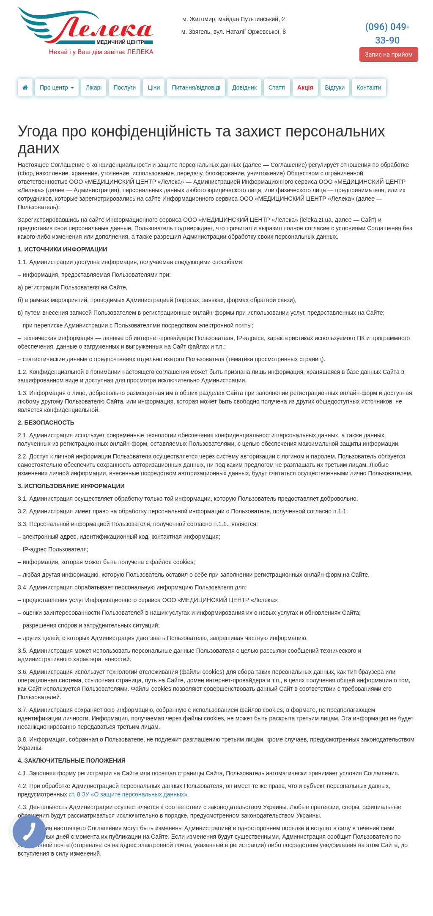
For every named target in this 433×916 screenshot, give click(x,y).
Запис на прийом (389, 54)
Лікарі (93, 87)
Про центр (57, 87)
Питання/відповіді (196, 87)
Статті (277, 87)
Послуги (124, 87)
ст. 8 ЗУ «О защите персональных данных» (128, 794)
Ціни (154, 87)
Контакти (368, 87)
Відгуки (335, 87)
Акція (305, 87)
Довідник (244, 87)
